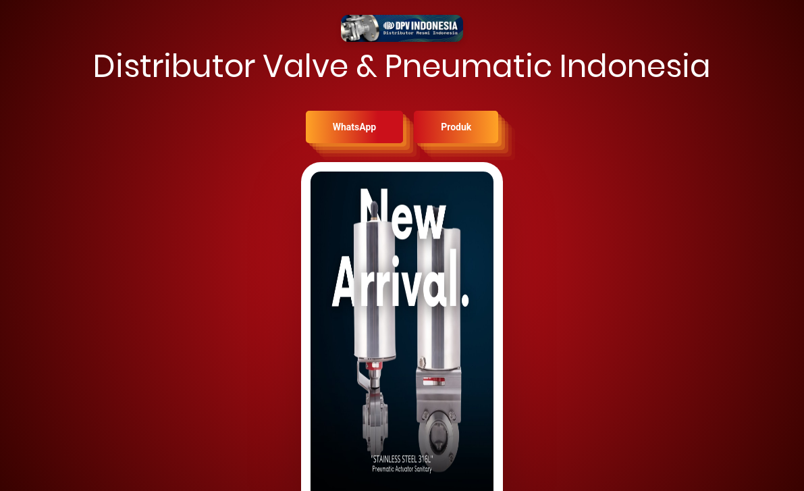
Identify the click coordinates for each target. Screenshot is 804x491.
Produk (456, 127)
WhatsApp (354, 127)
